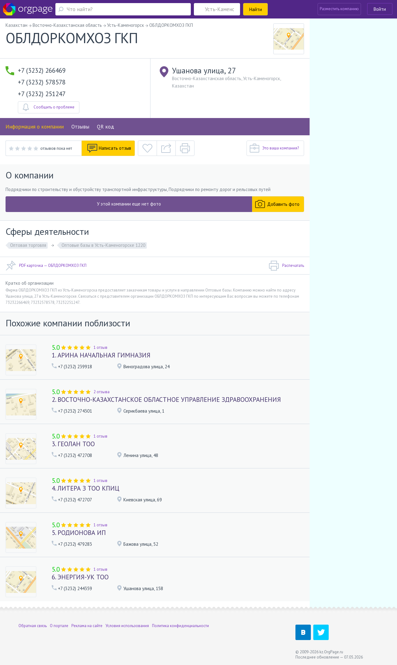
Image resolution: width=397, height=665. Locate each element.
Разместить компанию (339, 8)
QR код (105, 126)
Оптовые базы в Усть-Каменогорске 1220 (103, 245)
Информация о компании (35, 126)
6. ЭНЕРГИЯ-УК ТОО (80, 577)
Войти (380, 9)
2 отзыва (102, 391)
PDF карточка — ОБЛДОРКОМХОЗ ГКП (46, 265)
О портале (59, 625)
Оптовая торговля (28, 245)
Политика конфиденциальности (180, 625)
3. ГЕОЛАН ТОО (73, 444)
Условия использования (127, 625)
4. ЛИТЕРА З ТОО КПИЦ (85, 488)
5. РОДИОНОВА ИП (79, 532)
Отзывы (80, 126)
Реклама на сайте (86, 625)
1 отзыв (100, 347)
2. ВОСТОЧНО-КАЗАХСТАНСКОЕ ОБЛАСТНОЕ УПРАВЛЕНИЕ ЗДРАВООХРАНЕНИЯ (166, 399)
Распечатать (286, 265)
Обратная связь (32, 625)
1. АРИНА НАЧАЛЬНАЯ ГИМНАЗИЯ (101, 355)
